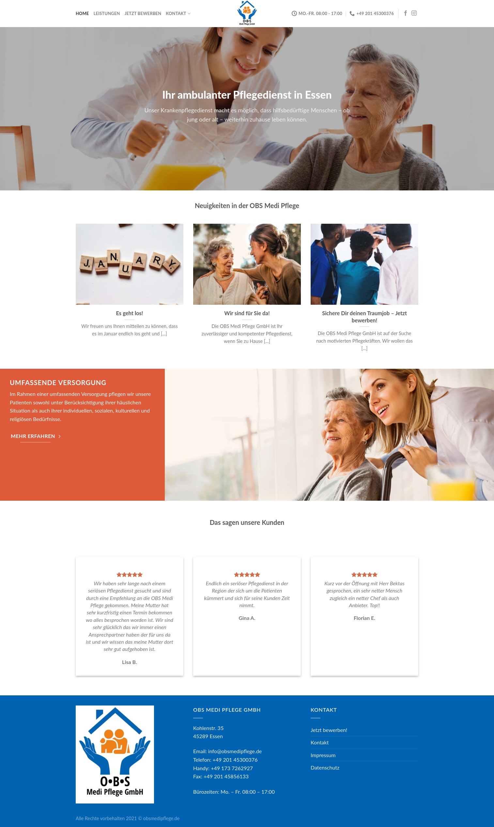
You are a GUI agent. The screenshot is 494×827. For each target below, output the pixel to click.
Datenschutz (325, 767)
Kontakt (178, 13)
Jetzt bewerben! (329, 730)
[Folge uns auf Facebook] (405, 13)
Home (82, 13)
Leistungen (107, 13)
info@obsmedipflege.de (235, 751)
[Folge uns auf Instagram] (414, 13)
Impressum (323, 755)
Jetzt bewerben (143, 13)
